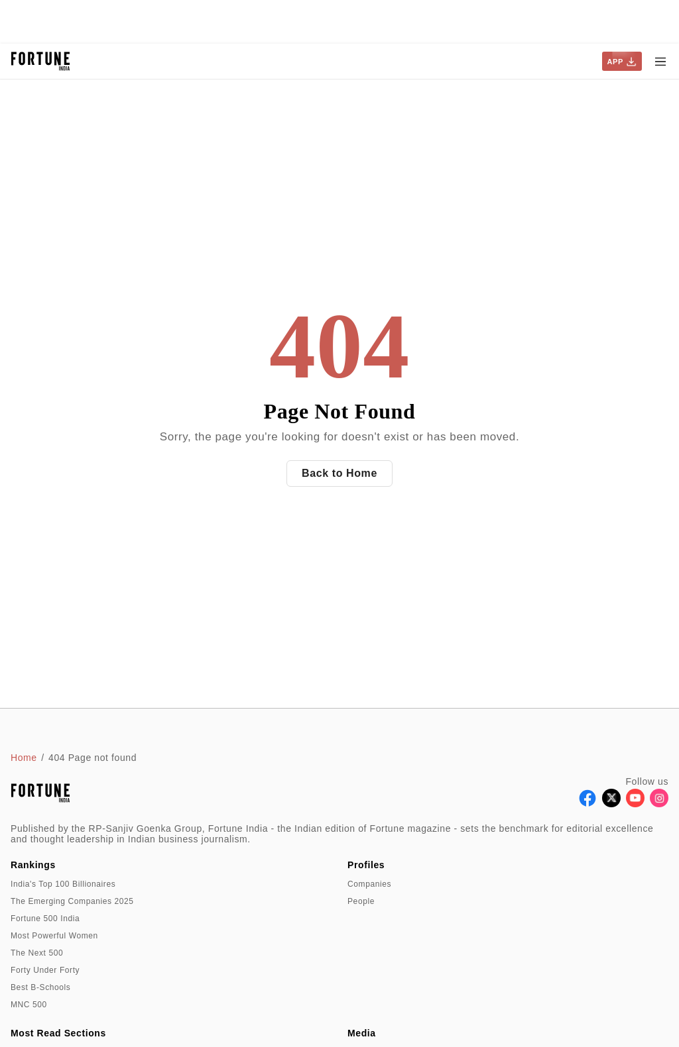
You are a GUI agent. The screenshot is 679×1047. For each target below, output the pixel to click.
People (361, 901)
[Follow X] (611, 803)
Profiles (366, 865)
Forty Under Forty (45, 970)
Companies (369, 884)
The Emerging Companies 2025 (72, 901)
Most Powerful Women (54, 935)
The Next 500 (37, 953)
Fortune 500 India (45, 918)
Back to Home (339, 473)
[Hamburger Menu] (660, 62)
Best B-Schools (40, 987)
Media (361, 1033)
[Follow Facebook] (587, 803)
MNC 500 (29, 1004)
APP (622, 61)
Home (24, 757)
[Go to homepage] (41, 61)
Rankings (33, 865)
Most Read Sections (58, 1033)
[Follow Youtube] (635, 803)
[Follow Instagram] (659, 803)
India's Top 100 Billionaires (63, 884)
